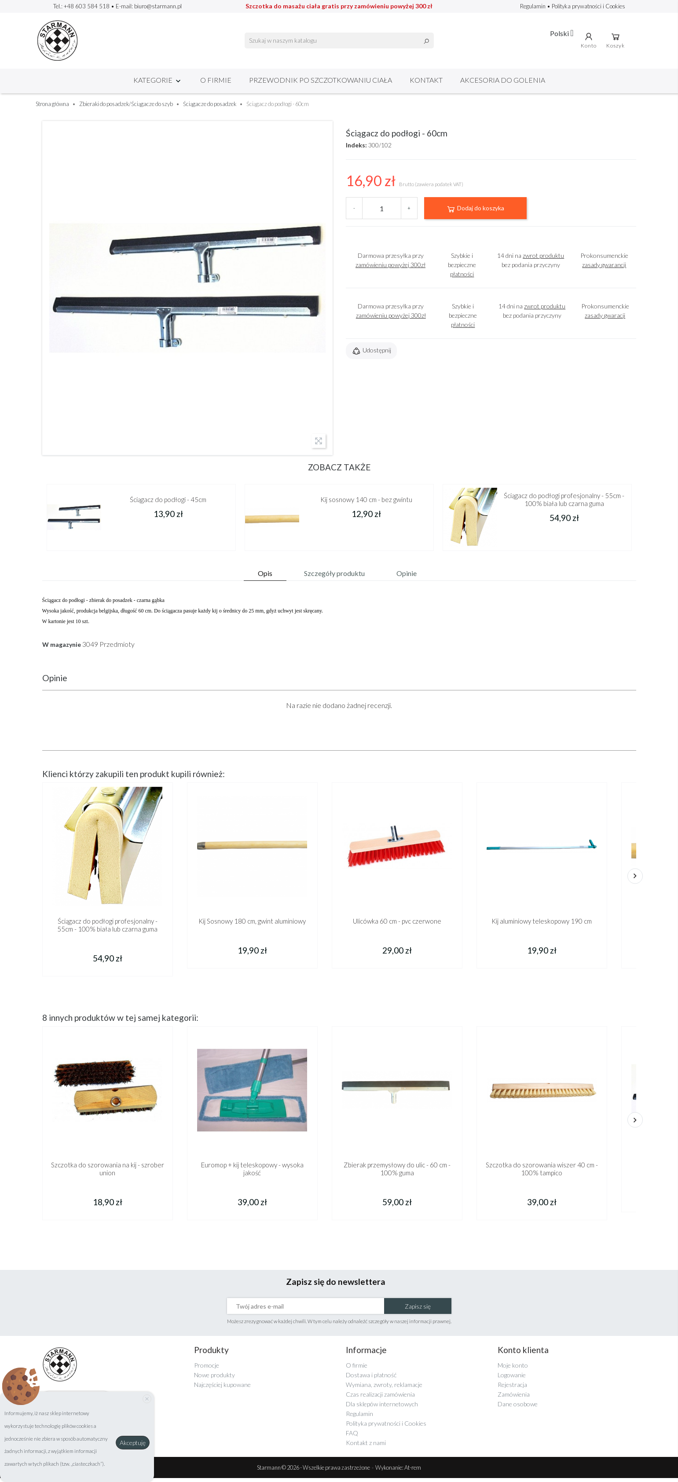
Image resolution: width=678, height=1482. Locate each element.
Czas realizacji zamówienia (380, 1397)
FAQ (352, 1436)
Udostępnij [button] (371, 354)
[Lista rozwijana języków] (562, 35)
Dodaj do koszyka (475, 212)
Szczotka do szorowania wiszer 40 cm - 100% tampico (542, 1172)
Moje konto (513, 1368)
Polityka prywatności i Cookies (588, 6)
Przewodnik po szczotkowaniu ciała (320, 83)
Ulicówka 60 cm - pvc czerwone (397, 924)
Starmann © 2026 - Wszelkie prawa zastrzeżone (314, 1471)
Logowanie (512, 1378)
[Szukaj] (339, 42)
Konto (590, 42)
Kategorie (158, 83)
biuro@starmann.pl (158, 6)
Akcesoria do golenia (502, 83)
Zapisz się (418, 1309)
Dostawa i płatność (371, 1378)
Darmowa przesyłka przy (390, 263)
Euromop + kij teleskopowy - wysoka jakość (252, 1172)
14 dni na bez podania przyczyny (530, 263)
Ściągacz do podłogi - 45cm (168, 503)
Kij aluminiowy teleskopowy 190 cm (541, 924)
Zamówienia (514, 1397)
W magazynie (61, 648)
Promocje (206, 1368)
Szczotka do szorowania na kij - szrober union (107, 1172)
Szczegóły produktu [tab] (334, 576)
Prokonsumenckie (604, 263)
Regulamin (533, 6)
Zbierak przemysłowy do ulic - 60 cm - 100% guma (397, 1172)
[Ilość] (382, 212)
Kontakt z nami (366, 1446)
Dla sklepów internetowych (382, 1407)
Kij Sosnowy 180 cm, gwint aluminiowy (252, 924)
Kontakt (426, 83)
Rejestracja (512, 1388)
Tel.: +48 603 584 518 (81, 6)
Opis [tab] (265, 576)
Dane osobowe (518, 1407)
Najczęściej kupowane (222, 1388)
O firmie (215, 83)
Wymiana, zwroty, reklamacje (384, 1388)
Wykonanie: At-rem (398, 1471)
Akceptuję (133, 1442)
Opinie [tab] (406, 576)
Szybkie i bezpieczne (462, 268)
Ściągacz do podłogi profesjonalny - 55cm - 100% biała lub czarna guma (564, 503)
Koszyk (617, 42)
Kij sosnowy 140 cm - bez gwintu (366, 503)
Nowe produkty (214, 1378)
